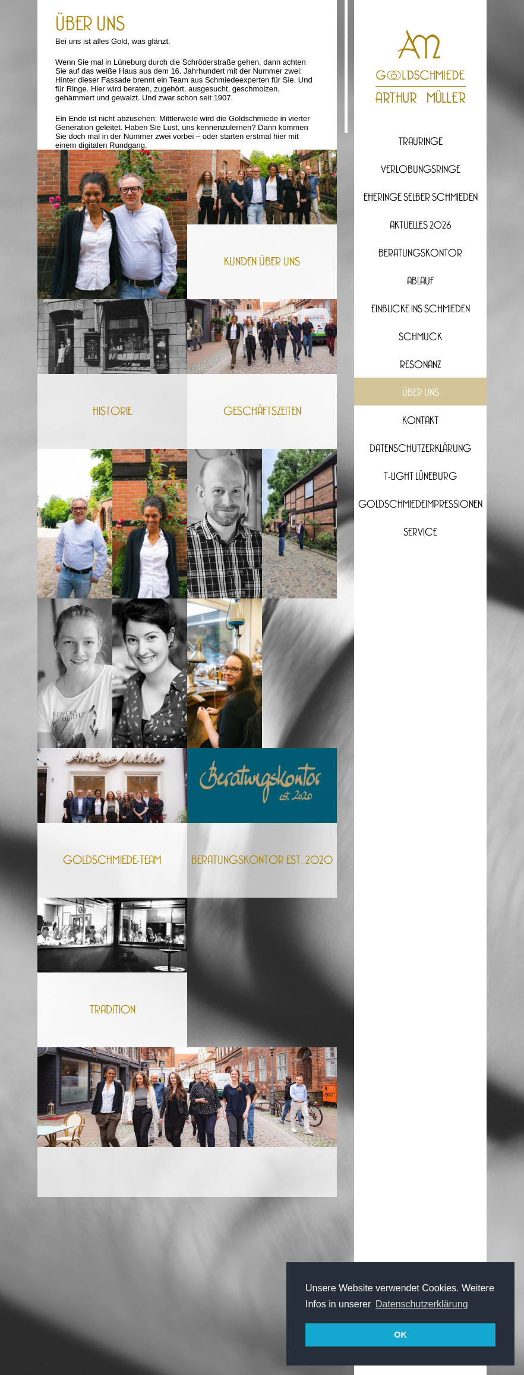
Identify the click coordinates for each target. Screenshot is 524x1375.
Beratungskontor (420, 253)
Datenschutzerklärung (420, 448)
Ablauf (420, 281)
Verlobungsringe (420, 169)
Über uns (420, 393)
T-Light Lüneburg (420, 476)
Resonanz (420, 365)
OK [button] (400, 1334)
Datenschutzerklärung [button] (421, 1304)
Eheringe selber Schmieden (421, 197)
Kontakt (420, 420)
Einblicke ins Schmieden (420, 309)
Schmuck (420, 337)
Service (420, 532)
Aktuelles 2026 (421, 225)
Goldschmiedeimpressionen (420, 504)
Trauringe (421, 141)
